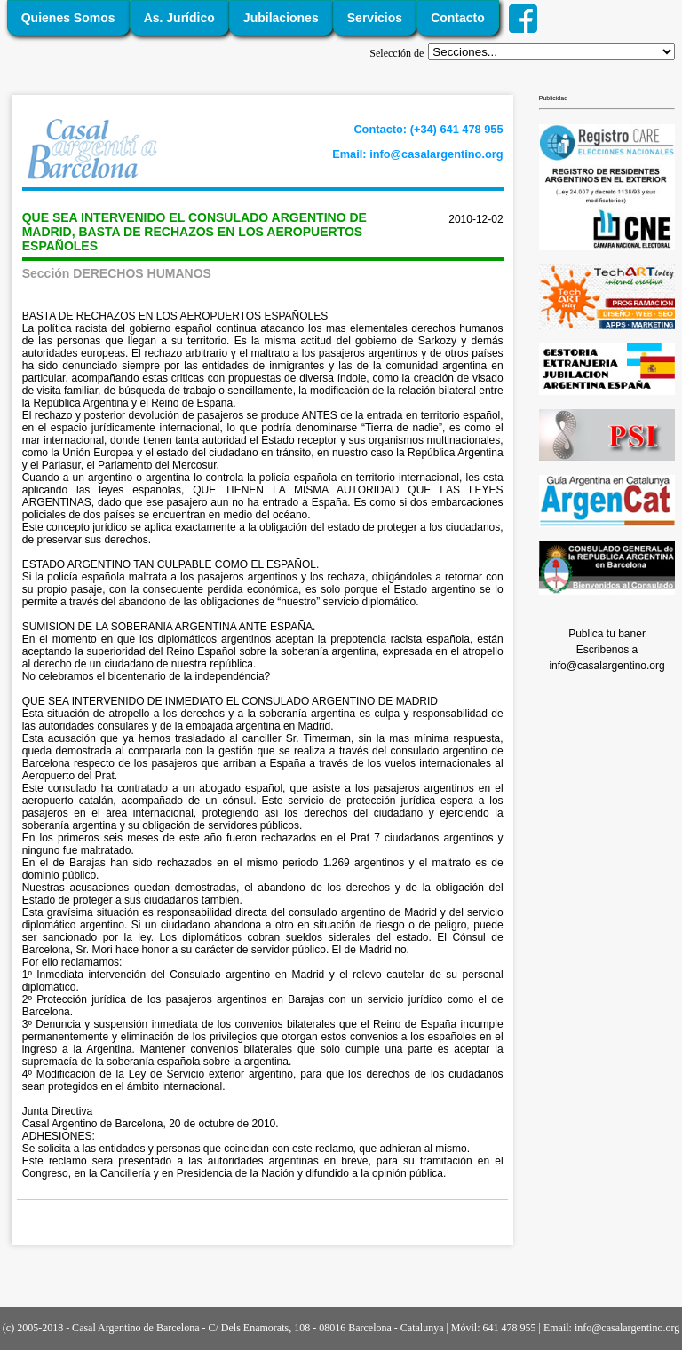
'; (551, 51)
